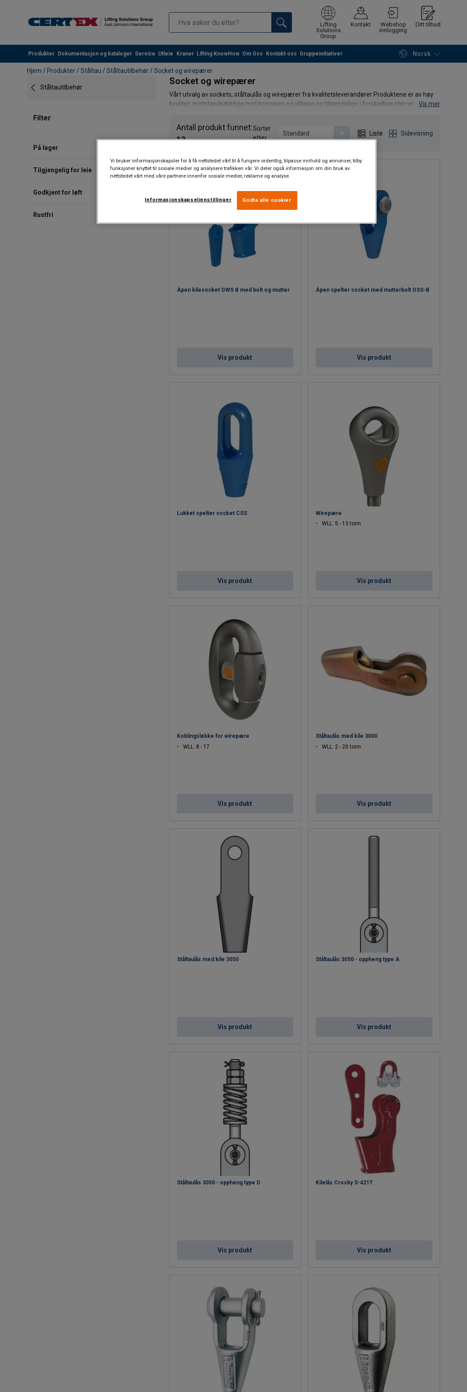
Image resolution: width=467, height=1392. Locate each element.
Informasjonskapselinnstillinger (188, 199)
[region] (237, 181)
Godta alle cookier (266, 200)
